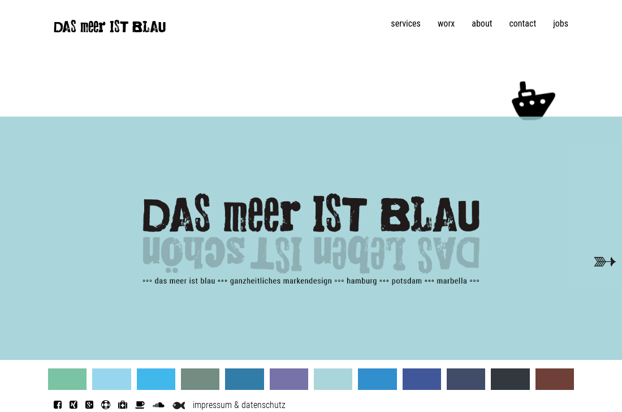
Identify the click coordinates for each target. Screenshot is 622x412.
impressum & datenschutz (239, 405)
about (482, 23)
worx (446, 23)
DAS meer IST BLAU (110, 29)
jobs (560, 23)
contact (522, 23)
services (406, 23)
